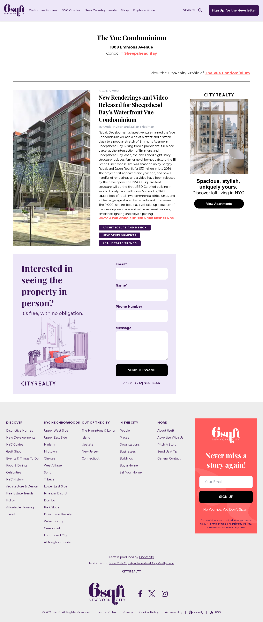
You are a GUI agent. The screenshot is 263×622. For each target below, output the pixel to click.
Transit (10, 514)
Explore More (144, 10)
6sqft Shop (14, 451)
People (125, 430)
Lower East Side (55, 486)
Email (121, 264)
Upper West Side (56, 430)
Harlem (49, 444)
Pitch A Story (166, 444)
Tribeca (49, 479)
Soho (47, 472)
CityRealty (146, 557)
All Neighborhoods (57, 542)
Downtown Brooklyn (59, 514)
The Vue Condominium (227, 73)
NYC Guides (71, 10)
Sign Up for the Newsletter (234, 10)
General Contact (169, 458)
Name (121, 285)
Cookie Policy (149, 612)
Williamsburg (53, 521)
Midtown (50, 451)
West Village (53, 465)
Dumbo (49, 500)
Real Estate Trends (120, 242)
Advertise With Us (170, 437)
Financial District (55, 493)
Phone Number (129, 307)
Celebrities (13, 472)
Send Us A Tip (167, 451)
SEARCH (189, 10)
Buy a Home (129, 465)
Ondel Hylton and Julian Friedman (128, 126)
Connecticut (90, 458)
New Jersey (90, 451)
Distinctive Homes (43, 10)
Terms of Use (217, 523)
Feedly (196, 612)
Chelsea (49, 458)
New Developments (100, 10)
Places (124, 437)
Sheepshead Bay (140, 53)
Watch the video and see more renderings (136, 218)
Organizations (130, 444)
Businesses (128, 451)
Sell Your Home (131, 472)
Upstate (87, 444)
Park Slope (51, 507)
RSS (215, 612)
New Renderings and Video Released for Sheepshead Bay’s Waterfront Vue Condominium (134, 108)
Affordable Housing (20, 507)
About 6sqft (165, 430)
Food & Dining (16, 465)
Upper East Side (55, 437)
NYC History (15, 479)
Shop (125, 10)
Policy (10, 500)
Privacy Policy (241, 523)
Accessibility (173, 612)
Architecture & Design (22, 486)
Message (124, 328)
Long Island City (55, 535)
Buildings (126, 458)
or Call (141, 383)
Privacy (127, 612)
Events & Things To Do (22, 458)
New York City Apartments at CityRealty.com (141, 563)
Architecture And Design (125, 227)
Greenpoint (52, 528)
